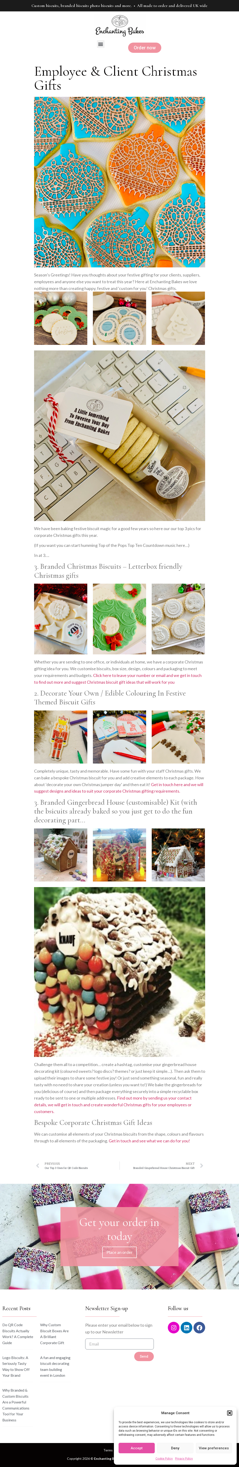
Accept (137, 1448)
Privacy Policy (184, 1458)
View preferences (214, 1448)
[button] (229, 1413)
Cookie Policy (164, 1458)
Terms (108, 1450)
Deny (175, 1448)
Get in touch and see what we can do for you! (149, 1140)
